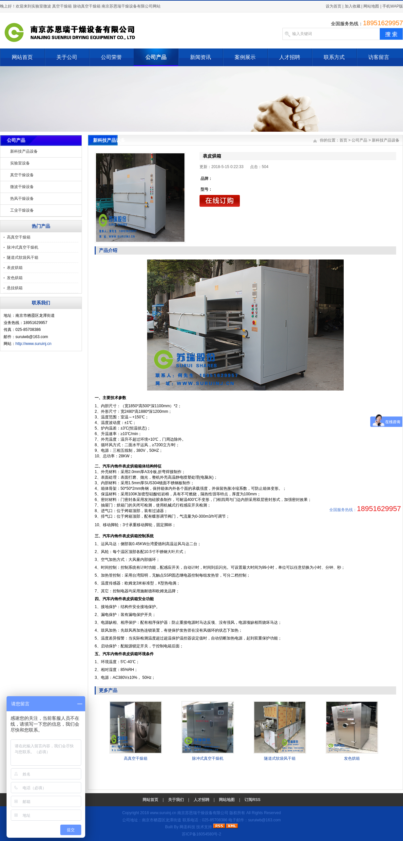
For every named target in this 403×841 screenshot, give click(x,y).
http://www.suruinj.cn (33, 343)
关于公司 (66, 57)
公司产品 (155, 57)
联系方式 (334, 57)
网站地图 (371, 6)
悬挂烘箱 (15, 288)
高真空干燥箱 (18, 237)
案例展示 (245, 57)
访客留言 (378, 57)
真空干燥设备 (22, 175)
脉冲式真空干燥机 (22, 247)
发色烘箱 (15, 278)
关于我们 (176, 799)
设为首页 (333, 6)
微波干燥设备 (22, 186)
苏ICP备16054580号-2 (201, 834)
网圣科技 (187, 827)
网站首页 (22, 57)
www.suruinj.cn (163, 813)
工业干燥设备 (22, 210)
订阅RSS (252, 799)
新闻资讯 (200, 57)
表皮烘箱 (15, 267)
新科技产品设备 (24, 151)
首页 (343, 140)
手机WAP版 (392, 6)
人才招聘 (289, 57)
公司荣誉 (111, 57)
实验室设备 (20, 163)
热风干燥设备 (22, 198)
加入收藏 (352, 6)
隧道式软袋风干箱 (22, 257)
